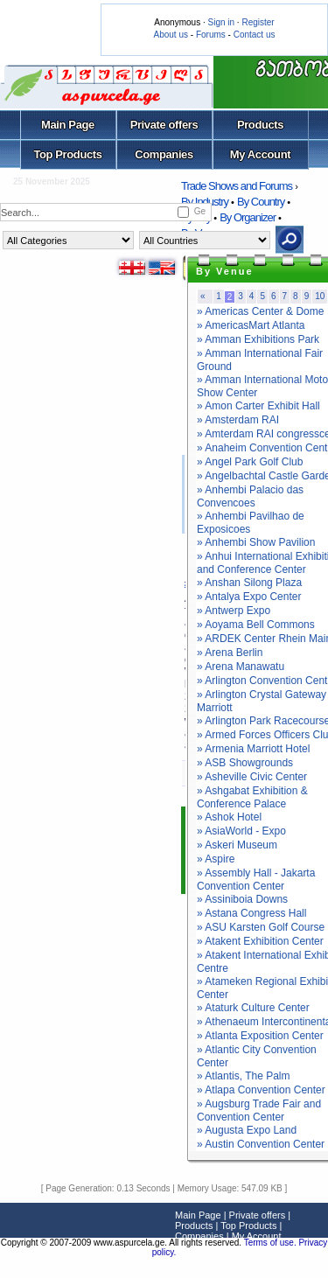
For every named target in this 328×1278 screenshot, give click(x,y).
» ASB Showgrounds (245, 763)
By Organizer (248, 217)
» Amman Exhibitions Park (258, 339)
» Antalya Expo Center (249, 596)
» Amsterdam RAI (238, 420)
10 (320, 296)
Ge (200, 211)
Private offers (164, 124)
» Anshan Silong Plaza (249, 582)
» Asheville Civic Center (252, 777)
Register (257, 22)
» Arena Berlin (229, 652)
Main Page (67, 124)
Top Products (67, 154)
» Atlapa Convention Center (261, 1090)
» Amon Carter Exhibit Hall (258, 406)
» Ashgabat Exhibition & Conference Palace (252, 797)
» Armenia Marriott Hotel (253, 749)
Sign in (220, 22)
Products (260, 124)
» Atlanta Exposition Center (260, 1036)
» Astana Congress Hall (251, 913)
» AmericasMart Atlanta (250, 325)
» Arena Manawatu (240, 666)
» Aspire (215, 859)
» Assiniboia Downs (242, 899)
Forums (211, 34)
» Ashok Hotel (229, 817)
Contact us (255, 34)
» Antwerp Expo (233, 610)
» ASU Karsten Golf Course (261, 927)
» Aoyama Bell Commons (256, 624)
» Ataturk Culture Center (253, 1008)
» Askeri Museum (237, 845)
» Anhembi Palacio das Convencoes (250, 496)
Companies (164, 154)
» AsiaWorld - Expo (241, 831)
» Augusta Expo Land (247, 1130)
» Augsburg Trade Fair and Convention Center (259, 1110)
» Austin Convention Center (261, 1144)
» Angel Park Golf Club (250, 462)
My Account (260, 154)
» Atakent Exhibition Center (260, 941)
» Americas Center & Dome (260, 311)
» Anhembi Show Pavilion (256, 542)
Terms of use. (271, 1242)
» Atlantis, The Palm (243, 1076)
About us (171, 34)
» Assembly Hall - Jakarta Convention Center (256, 879)
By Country (260, 201)
